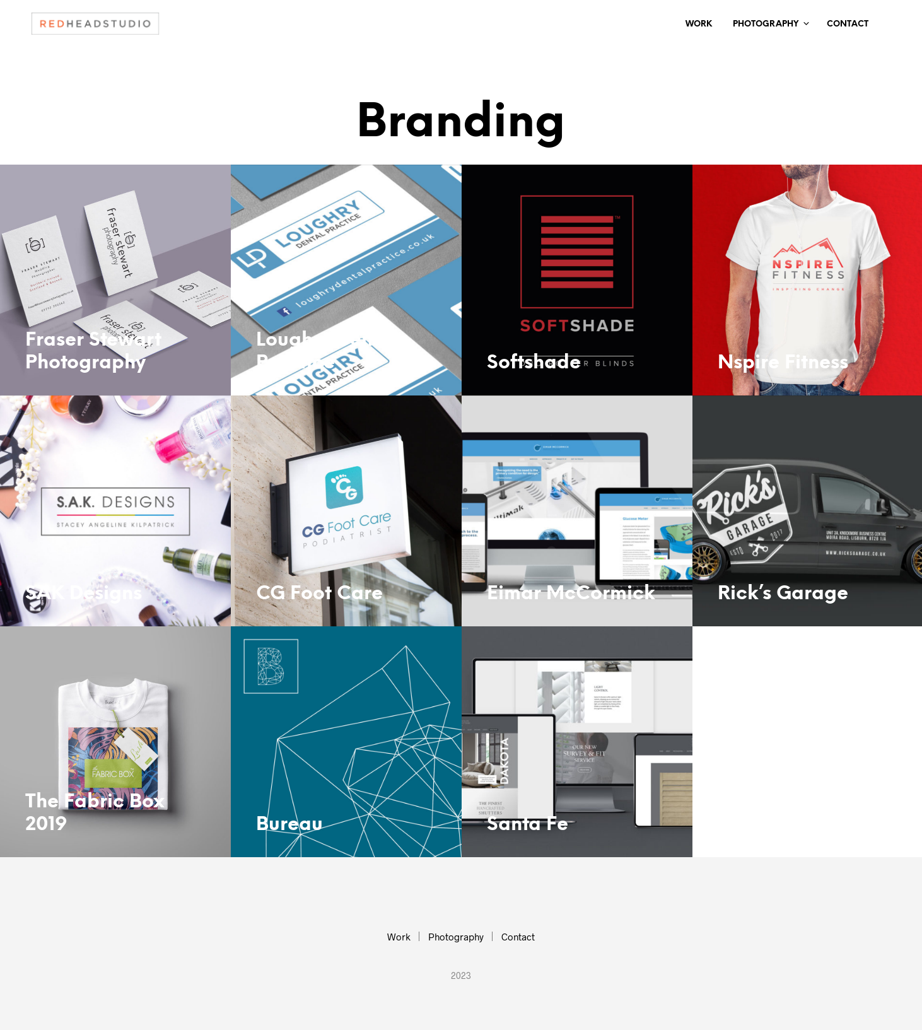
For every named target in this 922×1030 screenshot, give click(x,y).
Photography (765, 24)
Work (699, 24)
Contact (847, 24)
